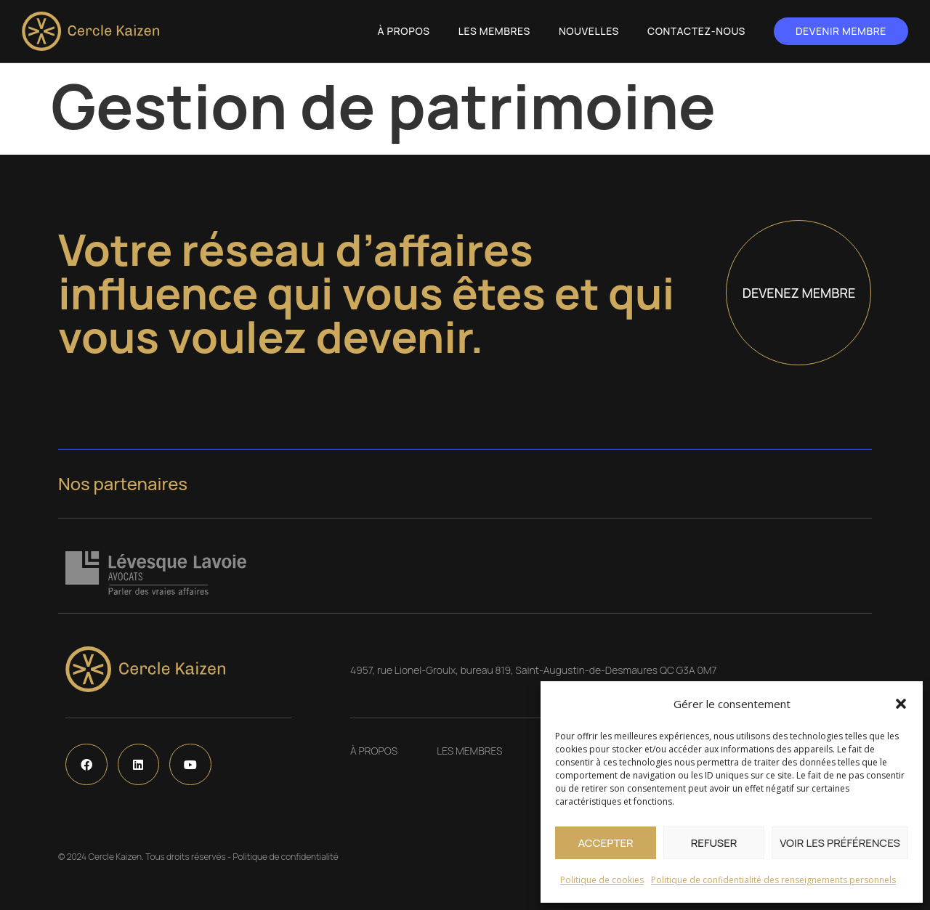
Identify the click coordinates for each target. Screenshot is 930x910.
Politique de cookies (602, 880)
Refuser (714, 842)
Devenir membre (841, 31)
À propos (404, 31)
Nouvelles (589, 31)
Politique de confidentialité (285, 856)
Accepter (605, 842)
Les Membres (494, 31)
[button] (901, 703)
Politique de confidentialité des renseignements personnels (773, 880)
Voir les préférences (840, 842)
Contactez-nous (696, 31)
